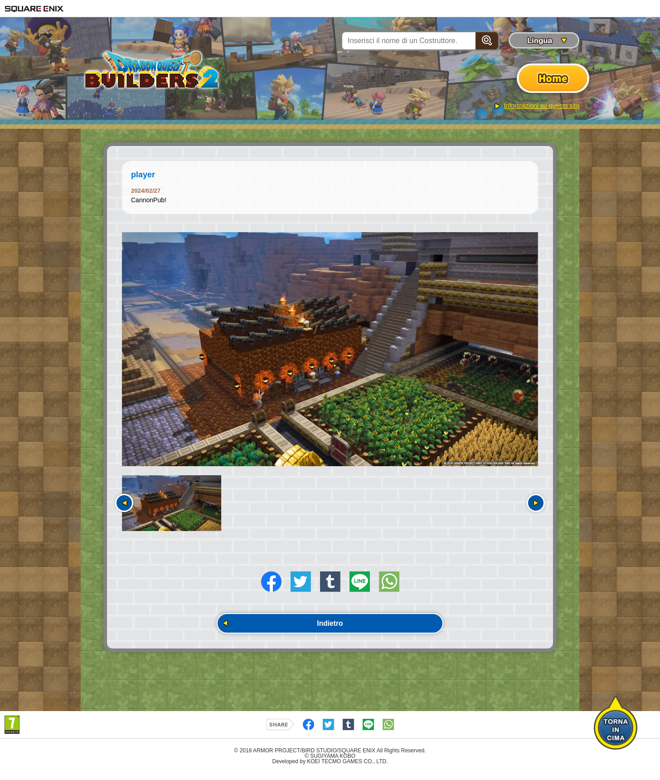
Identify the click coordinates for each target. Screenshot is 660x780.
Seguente (536, 503)
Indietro (330, 629)
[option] (330, 349)
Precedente (124, 503)
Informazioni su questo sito (541, 105)
